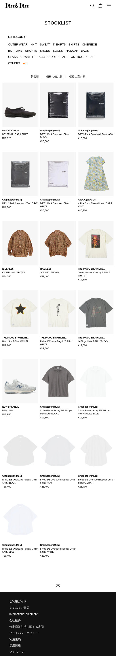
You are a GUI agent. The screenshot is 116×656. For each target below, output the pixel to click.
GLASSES (15, 57)
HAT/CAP (72, 50)
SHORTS (31, 50)
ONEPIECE (89, 44)
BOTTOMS (15, 50)
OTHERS (14, 63)
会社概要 (15, 602)
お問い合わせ (18, 640)
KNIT (33, 44)
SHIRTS (74, 44)
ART (65, 57)
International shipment (23, 596)
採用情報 (15, 628)
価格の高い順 (77, 76)
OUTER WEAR (18, 44)
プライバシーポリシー (23, 615)
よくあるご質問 (19, 590)
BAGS (85, 50)
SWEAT (45, 44)
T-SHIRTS (59, 44)
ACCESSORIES (49, 57)
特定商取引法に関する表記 (26, 609)
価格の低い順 (54, 76)
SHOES (45, 50)
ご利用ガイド (18, 583)
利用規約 (15, 621)
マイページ (16, 634)
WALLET (30, 57)
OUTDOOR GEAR (83, 57)
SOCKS (58, 50)
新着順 (35, 76)
